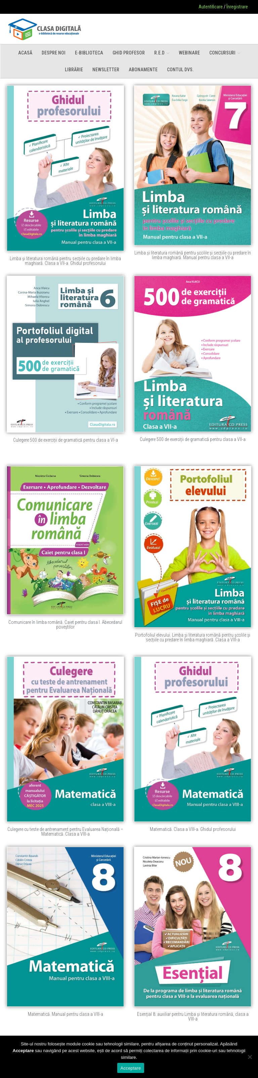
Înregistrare (237, 6)
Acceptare (131, 1068)
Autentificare (211, 6)
